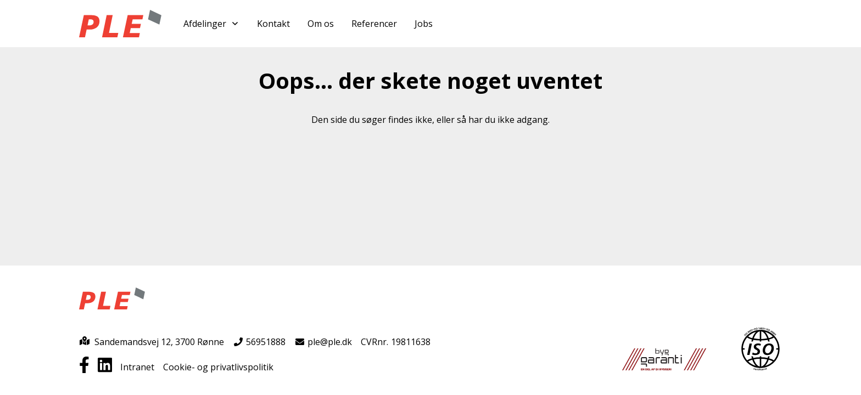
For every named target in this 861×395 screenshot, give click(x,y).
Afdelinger (211, 24)
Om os (321, 24)
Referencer (374, 24)
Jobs (424, 24)
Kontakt (273, 24)
